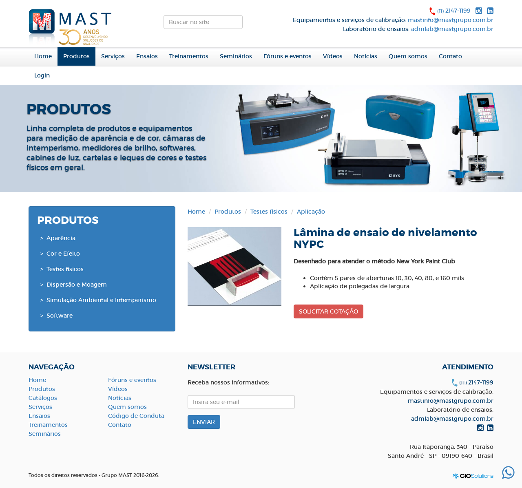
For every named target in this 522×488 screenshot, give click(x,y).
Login (42, 75)
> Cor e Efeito (60, 253)
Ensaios (147, 56)
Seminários (236, 56)
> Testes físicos (62, 269)
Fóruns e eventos (287, 56)
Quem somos (127, 407)
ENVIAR (249, 24)
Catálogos (43, 398)
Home (43, 56)
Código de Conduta (136, 416)
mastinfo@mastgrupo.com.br (450, 20)
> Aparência (57, 238)
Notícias (365, 56)
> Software (56, 315)
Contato (450, 56)
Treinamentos (188, 56)
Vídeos (333, 56)
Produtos (228, 211)
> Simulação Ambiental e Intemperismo (98, 300)
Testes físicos (269, 211)
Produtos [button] (76, 56)
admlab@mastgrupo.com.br (452, 29)
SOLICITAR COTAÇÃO (328, 311)
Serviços (113, 56)
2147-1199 (454, 10)
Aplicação (311, 211)
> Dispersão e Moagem (73, 284)
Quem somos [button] (408, 56)
